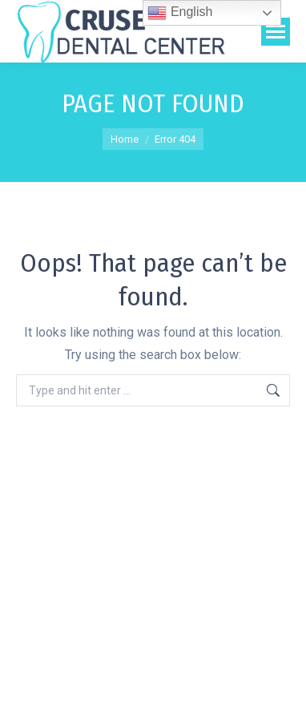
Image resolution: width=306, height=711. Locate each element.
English (179, 12)
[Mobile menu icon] (275, 32)
